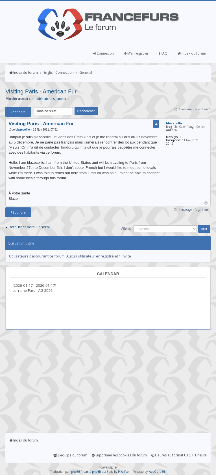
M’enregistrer (136, 53)
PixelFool (123, 472)
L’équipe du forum (70, 455)
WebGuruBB (157, 472)
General (85, 72)
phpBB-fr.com (80, 472)
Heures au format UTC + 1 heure (179, 455)
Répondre (18, 112)
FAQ (163, 53)
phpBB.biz (99, 472)
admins (63, 98)
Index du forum (192, 53)
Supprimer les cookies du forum (119, 455)
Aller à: (126, 228)
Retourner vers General (29, 226)
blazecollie (23, 129)
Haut (206, 203)
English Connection (58, 72)
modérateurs (43, 98)
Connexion (103, 53)
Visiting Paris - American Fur (41, 91)
